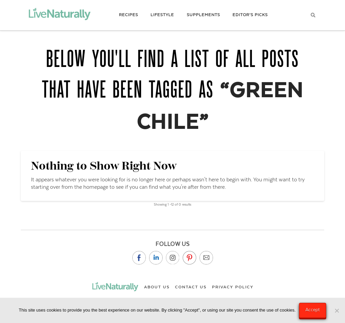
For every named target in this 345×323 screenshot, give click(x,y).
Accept (312, 309)
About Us (157, 287)
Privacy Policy (233, 287)
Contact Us (191, 287)
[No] (336, 310)
